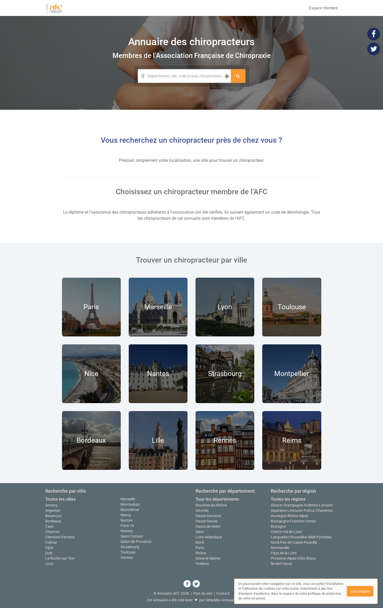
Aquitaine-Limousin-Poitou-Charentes (302, 510)
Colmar (51, 542)
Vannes (126, 557)
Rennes (126, 531)
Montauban (130, 504)
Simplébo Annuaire (221, 600)
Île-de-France (281, 563)
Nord (199, 542)
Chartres (52, 532)
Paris (199, 548)
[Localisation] (184, 76)
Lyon (49, 563)
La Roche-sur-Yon (59, 558)
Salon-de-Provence (135, 541)
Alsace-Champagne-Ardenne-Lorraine (302, 505)
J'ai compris (360, 591)
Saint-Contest (131, 536)
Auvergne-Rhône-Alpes (289, 516)
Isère (199, 532)
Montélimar (129, 510)
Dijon (49, 548)
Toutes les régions (288, 499)
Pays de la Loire (284, 553)
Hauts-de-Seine (207, 526)
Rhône (200, 553)
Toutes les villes (60, 499)
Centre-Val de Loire (286, 532)
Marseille (127, 499)
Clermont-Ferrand (59, 537)
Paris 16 (127, 525)
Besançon (53, 516)
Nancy (125, 515)
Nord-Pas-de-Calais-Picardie (294, 542)
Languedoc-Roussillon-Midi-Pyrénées (301, 537)
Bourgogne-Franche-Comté (293, 521)
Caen (49, 526)
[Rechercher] (238, 76)
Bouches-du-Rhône (211, 505)
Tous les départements (217, 499)
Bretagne (278, 526)
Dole (48, 553)
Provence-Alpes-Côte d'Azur (293, 558)
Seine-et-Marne (207, 558)
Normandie (280, 548)
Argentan (53, 510)
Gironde (202, 510)
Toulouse (127, 552)
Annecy (51, 505)
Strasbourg (129, 547)
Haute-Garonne (208, 516)
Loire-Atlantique (208, 537)
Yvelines (202, 563)
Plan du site (202, 593)
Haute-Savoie (206, 521)
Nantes (126, 520)
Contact (223, 593)
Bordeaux (53, 521)
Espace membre (323, 8)
